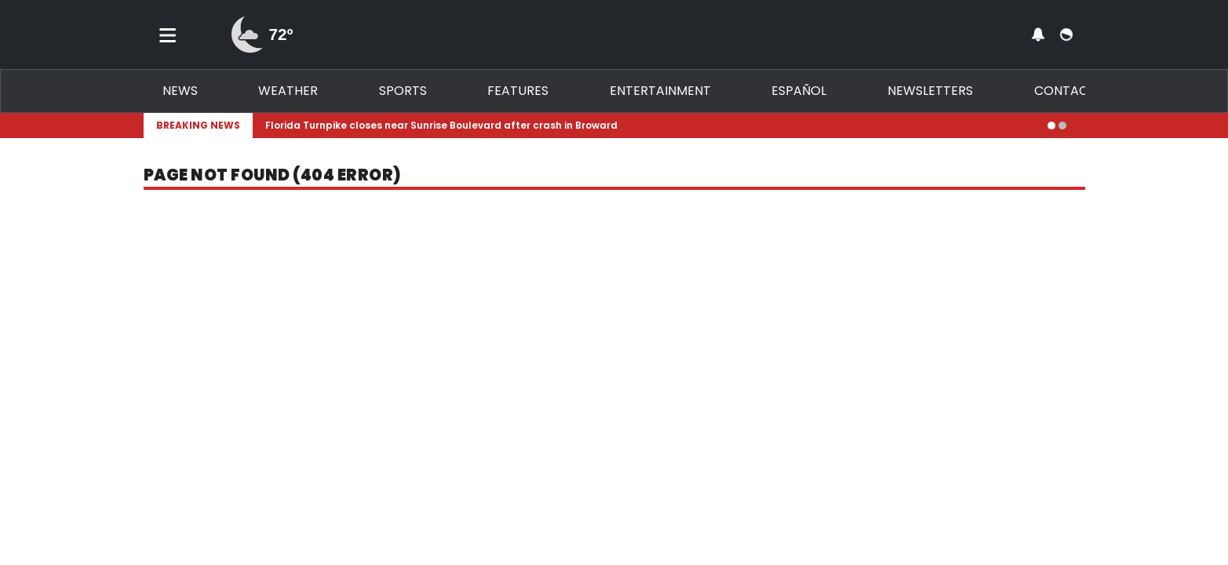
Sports (403, 91)
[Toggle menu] (168, 34)
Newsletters (930, 91)
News (180, 91)
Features (517, 91)
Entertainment (660, 91)
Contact (1065, 91)
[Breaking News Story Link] (650, 125)
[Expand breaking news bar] (1082, 125)
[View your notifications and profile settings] (1038, 34)
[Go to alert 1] (1051, 125)
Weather (288, 91)
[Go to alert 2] (1062, 125)
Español (798, 91)
